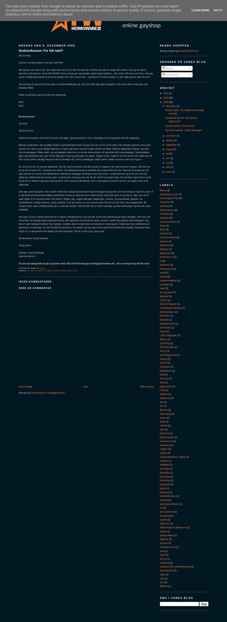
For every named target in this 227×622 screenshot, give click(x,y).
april (168, 167)
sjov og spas (166, 292)
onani (162, 272)
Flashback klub (167, 323)
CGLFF (163, 300)
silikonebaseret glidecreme (173, 527)
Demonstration (167, 312)
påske (163, 488)
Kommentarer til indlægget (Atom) (48, 393)
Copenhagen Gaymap (171, 308)
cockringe (164, 214)
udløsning (165, 563)
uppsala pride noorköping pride (175, 566)
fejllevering (165, 398)
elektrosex (165, 245)
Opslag (167, 68)
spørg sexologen (55, 271)
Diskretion (165, 316)
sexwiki (163, 520)
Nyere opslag (25, 386)
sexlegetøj (165, 516)
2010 (166, 98)
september (171, 145)
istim (162, 429)
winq (162, 578)
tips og (163, 559)
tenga (162, 226)
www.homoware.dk (188, 51)
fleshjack (164, 249)
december (171, 106)
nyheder (164, 461)
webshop (164, 206)
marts (169, 172)
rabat (162, 288)
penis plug (165, 476)
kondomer (165, 265)
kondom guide (167, 437)
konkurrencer (166, 441)
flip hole (164, 410)
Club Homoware (168, 237)
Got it (218, 10)
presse (163, 276)
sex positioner (167, 512)
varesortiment (166, 570)
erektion (164, 394)
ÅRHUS (164, 586)
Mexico (163, 339)
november (171, 136)
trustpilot (164, 233)
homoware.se (166, 257)
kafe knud (165, 433)
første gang (165, 414)
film (161, 406)
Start (86, 386)
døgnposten (166, 386)
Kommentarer (170, 75)
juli (167, 154)
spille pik (164, 539)
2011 (166, 93)
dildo (162, 382)
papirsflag (165, 472)
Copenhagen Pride (169, 198)
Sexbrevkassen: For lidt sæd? (41, 50)
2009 (166, 102)
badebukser (166, 371)
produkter (164, 284)
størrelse (164, 296)
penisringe (165, 480)
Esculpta (164, 320)
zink (75, 271)
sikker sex (165, 523)
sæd (69, 271)
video (162, 574)
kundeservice (166, 269)
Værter (163, 363)
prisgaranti (165, 484)
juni (168, 158)
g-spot (163, 418)
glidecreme (165, 253)
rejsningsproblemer (169, 504)
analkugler (165, 367)
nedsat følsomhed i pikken (173, 457)
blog (162, 374)
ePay (162, 390)
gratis (162, 421)
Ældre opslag (146, 386)
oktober (170, 140)
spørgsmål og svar (169, 194)
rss (161, 508)
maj (168, 163)
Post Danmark (167, 347)
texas (162, 555)
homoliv (164, 425)
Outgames (165, 202)
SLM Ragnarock (168, 355)
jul (161, 261)
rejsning (164, 500)
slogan (163, 531)
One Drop (165, 343)
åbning (163, 190)
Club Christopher (168, 304)
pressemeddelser (168, 280)
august (169, 149)
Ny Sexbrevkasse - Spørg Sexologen (183, 130)
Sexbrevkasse (36, 271)
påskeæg (164, 492)
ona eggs (164, 468)
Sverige (163, 359)
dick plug (164, 378)
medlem (164, 449)
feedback (164, 218)
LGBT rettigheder (168, 335)
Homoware (165, 327)
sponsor (164, 543)
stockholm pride (168, 547)
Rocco (163, 351)
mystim (163, 453)
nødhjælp (164, 465)
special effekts (167, 535)
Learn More (200, 10)
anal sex (164, 241)
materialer (165, 445)
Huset (163, 331)
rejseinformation (168, 496)
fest (161, 402)
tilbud (162, 229)
